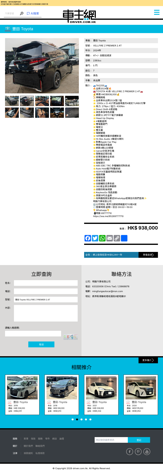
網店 (54, 438)
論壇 (61, 438)
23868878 (123, 286)
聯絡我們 (39, 446)
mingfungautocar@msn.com (107, 291)
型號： (8, 299)
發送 (41, 344)
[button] (72, 419)
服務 (40, 438)
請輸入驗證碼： (13, 327)
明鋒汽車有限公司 (101, 281)
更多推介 (146, 360)
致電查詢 (147, 254)
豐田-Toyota (17, 402)
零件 (47, 438)
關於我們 (28, 446)
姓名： (8, 283)
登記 (139, 440)
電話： (8, 291)
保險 (33, 438)
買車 (26, 438)
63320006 (98, 286)
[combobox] (11, 13)
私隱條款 (39, 453)
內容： (8, 307)
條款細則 (28, 453)
